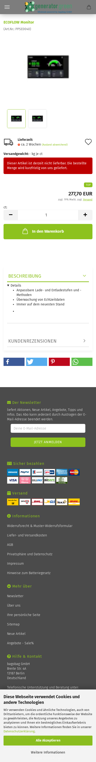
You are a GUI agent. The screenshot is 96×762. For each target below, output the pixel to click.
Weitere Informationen (48, 752)
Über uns (14, 606)
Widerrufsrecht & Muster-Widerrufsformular (39, 526)
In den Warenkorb (42, 231)
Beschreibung (24, 276)
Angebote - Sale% (20, 643)
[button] (14, 362)
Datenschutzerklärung (19, 731)
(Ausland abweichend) (55, 144)
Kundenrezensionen (32, 341)
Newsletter (15, 596)
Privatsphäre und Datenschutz (29, 554)
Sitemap (13, 624)
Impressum (15, 564)
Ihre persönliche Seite (23, 615)
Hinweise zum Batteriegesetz (28, 573)
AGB (10, 545)
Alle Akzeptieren (48, 740)
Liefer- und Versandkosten (27, 535)
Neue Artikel (16, 634)
